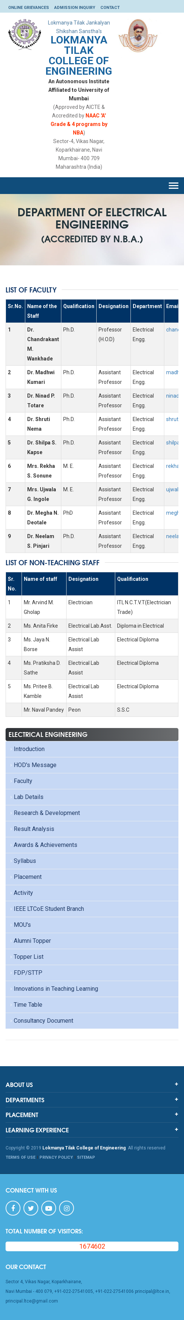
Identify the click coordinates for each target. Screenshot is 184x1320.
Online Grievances (28, 7)
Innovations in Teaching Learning (53, 988)
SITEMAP (86, 1157)
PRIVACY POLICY (56, 1157)
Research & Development (44, 812)
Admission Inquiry (74, 7)
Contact (110, 7)
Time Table (25, 1004)
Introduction (27, 749)
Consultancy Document (41, 1020)
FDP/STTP (25, 972)
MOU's (20, 924)
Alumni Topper (30, 940)
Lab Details (26, 796)
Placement (25, 876)
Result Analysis (31, 828)
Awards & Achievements (43, 844)
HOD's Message (33, 765)
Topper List (26, 956)
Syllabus (22, 860)
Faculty (20, 780)
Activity (21, 892)
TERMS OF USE (20, 1157)
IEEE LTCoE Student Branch (46, 908)
